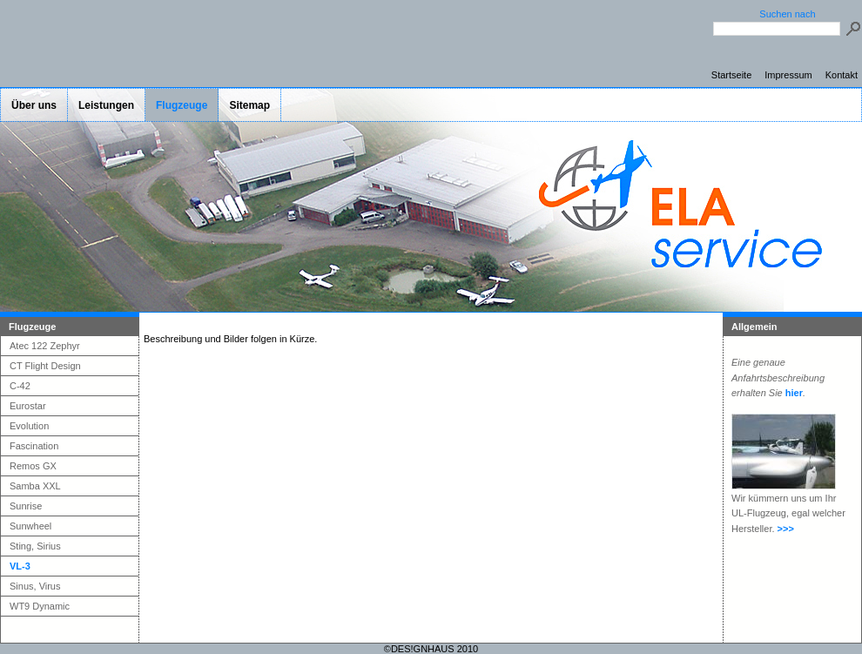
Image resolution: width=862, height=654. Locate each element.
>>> (786, 528)
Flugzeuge (181, 105)
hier (794, 393)
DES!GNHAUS (423, 649)
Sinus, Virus (35, 586)
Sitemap (249, 105)
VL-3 (20, 566)
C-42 (20, 386)
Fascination (34, 446)
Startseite (731, 75)
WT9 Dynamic (40, 606)
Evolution (29, 426)
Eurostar (28, 406)
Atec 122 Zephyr (45, 345)
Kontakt (841, 75)
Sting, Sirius (35, 546)
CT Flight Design (45, 366)
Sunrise (26, 506)
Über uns (34, 105)
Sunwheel (30, 526)
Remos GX (33, 466)
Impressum (787, 75)
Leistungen (106, 105)
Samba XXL (35, 486)
